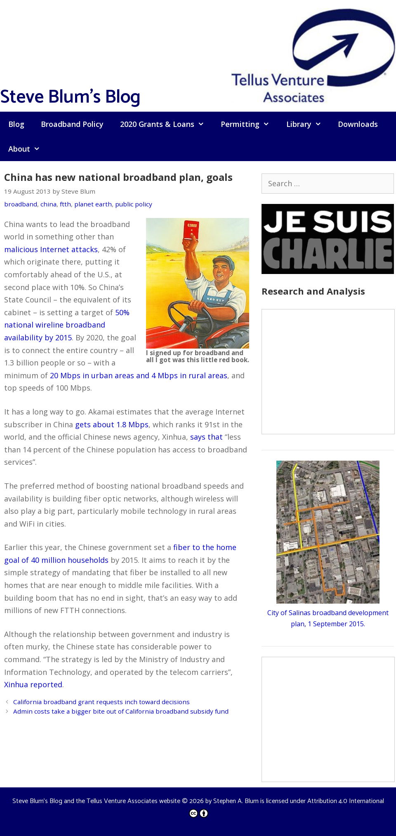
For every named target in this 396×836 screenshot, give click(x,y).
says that (206, 437)
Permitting (249, 124)
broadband (20, 204)
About (28, 148)
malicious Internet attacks (51, 249)
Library (308, 124)
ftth (65, 204)
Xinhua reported (33, 684)
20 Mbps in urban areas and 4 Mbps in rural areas (138, 375)
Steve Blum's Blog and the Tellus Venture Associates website (96, 801)
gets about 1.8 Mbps (111, 424)
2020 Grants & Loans (166, 124)
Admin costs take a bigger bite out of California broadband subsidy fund (121, 711)
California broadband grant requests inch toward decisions (101, 702)
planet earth (93, 204)
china (48, 204)
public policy (133, 204)
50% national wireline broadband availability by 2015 (67, 324)
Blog (16, 124)
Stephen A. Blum (236, 801)
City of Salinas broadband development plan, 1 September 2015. (328, 612)
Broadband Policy (72, 124)
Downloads (358, 124)
